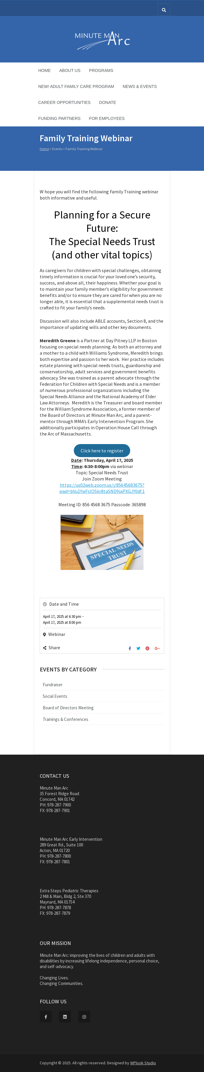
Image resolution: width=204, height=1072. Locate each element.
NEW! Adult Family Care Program (76, 86)
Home (44, 70)
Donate (107, 102)
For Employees (107, 118)
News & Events (140, 86)
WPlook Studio (143, 1062)
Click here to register (102, 451)
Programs (101, 70)
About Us (69, 70)
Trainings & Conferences (65, 719)
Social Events (55, 696)
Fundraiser (53, 684)
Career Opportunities (64, 102)
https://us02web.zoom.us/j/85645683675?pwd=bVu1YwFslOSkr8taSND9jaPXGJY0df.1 (102, 488)
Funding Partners (59, 118)
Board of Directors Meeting (68, 708)
